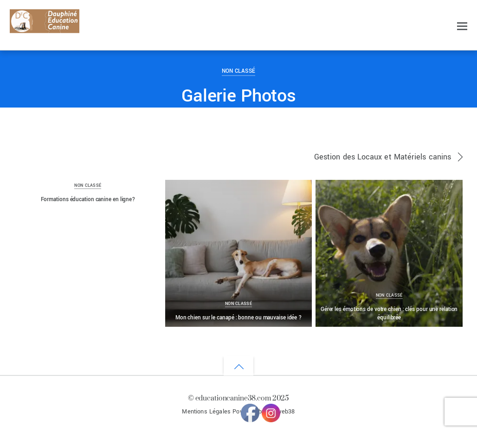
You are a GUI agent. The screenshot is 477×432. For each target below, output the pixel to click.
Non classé (239, 71)
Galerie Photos (238, 95)
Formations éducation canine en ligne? (88, 199)
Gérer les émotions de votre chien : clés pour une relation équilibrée (389, 313)
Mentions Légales (206, 411)
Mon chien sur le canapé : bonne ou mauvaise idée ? (238, 317)
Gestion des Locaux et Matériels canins (382, 157)
